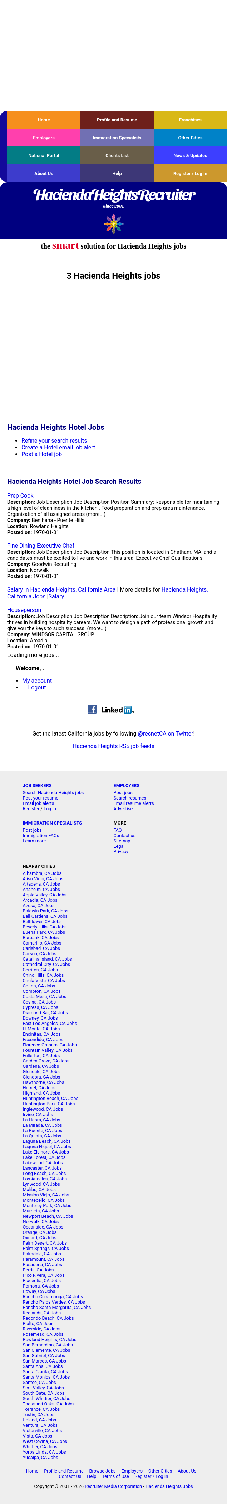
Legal (119, 846)
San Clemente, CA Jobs (46, 1350)
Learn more (34, 840)
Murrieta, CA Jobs (41, 1211)
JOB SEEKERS (37, 785)
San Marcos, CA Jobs (44, 1361)
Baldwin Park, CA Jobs (46, 910)
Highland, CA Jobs (41, 1093)
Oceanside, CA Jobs (43, 1227)
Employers (44, 137)
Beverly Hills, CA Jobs (45, 927)
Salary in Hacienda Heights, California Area (61, 589)
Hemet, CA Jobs (39, 1087)
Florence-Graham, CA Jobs (50, 1044)
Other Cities (190, 137)
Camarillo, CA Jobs (42, 943)
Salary (56, 596)
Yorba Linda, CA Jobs (44, 1452)
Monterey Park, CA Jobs (47, 1205)
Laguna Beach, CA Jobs (47, 1141)
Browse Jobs (102, 1471)
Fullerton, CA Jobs (41, 1055)
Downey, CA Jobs (40, 1018)
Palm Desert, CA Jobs (45, 1243)
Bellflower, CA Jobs (42, 921)
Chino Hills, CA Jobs (43, 975)
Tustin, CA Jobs (39, 1414)
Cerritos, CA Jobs (40, 969)
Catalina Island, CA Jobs (47, 959)
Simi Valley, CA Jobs (43, 1387)
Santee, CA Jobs (39, 1382)
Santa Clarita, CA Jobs (45, 1371)
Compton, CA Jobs (42, 991)
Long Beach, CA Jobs (44, 1173)
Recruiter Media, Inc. (113, 224)
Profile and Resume (117, 120)
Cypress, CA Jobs (40, 1007)
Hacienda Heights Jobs (169, 1486)
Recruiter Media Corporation (113, 1486)
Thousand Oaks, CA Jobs (48, 1403)
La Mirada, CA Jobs (42, 1125)
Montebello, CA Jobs (44, 1200)
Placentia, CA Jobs (42, 1280)
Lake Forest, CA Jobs (44, 1157)
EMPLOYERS (127, 785)
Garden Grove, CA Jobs (46, 1061)
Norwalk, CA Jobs (41, 1221)
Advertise (123, 808)
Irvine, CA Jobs (38, 1114)
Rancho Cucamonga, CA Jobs (53, 1296)
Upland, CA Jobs (39, 1420)
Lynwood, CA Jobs (41, 1184)
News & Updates (190, 155)
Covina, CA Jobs (39, 1002)
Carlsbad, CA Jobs (41, 948)
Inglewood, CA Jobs (43, 1109)
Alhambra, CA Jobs (42, 873)
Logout (37, 687)
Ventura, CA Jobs (40, 1425)
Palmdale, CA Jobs (42, 1253)
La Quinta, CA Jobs (42, 1136)
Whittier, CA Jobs (40, 1446)
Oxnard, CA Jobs (39, 1237)
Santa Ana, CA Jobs (43, 1366)
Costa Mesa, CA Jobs (44, 996)
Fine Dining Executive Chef (40, 545)
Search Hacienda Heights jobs (53, 792)
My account (37, 680)
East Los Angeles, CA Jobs (50, 1023)
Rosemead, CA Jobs (43, 1334)
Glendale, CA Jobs (41, 1071)
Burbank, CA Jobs (41, 937)
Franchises (190, 120)
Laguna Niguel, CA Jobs (47, 1146)
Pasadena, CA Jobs (42, 1264)
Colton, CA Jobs (39, 985)
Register (31, 808)
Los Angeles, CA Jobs (45, 1178)
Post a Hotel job (41, 454)
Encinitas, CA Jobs (42, 1034)
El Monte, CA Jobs (41, 1028)
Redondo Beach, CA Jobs (48, 1318)
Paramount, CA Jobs (44, 1259)
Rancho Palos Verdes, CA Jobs (54, 1302)
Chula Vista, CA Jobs (44, 980)
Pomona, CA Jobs (41, 1286)
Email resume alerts (134, 803)
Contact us (125, 835)
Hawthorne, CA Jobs (43, 1082)
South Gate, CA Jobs (44, 1393)
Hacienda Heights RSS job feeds (113, 746)
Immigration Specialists (117, 137)
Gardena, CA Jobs (41, 1066)
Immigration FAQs (41, 835)
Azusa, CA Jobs (39, 905)
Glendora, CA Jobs (41, 1077)
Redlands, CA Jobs (42, 1312)
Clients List (117, 155)
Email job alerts (38, 803)
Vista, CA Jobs (38, 1436)
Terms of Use (115, 1476)
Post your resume (41, 798)
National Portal (43, 155)
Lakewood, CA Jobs (43, 1162)
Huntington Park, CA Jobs (49, 1103)
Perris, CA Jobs (38, 1270)
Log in (50, 808)
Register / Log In (190, 173)
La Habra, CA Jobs (41, 1119)
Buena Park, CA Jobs (44, 932)
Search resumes (130, 798)
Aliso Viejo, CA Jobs (43, 878)
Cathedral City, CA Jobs (46, 964)
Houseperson (24, 610)
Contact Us (70, 1476)
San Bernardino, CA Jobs (48, 1345)
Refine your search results (54, 440)
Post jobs (123, 792)
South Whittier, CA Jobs (46, 1398)
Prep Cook (20, 495)
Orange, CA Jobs (40, 1232)
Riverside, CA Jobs (42, 1328)
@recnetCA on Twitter (165, 733)
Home (44, 120)
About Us (43, 173)
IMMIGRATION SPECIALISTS (52, 823)
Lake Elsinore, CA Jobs (46, 1152)
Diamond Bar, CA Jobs (45, 1012)
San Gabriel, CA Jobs (44, 1355)
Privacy (121, 851)
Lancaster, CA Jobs (42, 1168)
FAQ (118, 830)
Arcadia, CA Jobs (40, 900)
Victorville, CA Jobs (42, 1430)
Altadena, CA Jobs (41, 884)
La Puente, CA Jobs (43, 1130)
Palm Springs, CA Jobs (46, 1248)
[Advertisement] (113, 55)
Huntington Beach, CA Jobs (51, 1098)
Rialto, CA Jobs (38, 1323)
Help (117, 173)
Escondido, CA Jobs (43, 1039)
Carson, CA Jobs (39, 953)
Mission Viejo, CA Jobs (46, 1194)
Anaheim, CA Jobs (41, 889)
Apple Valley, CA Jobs (45, 894)
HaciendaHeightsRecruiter (113, 199)
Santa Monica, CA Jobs (46, 1377)
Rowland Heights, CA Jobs (50, 1339)
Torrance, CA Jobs (41, 1409)
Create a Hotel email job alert (58, 447)
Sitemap (122, 840)
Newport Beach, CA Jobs (48, 1216)
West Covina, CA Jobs (45, 1441)
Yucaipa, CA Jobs (40, 1457)
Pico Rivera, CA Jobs (44, 1275)
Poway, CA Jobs (39, 1291)
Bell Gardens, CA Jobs (45, 916)
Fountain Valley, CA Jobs (48, 1050)
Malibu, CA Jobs (39, 1189)
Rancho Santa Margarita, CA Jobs (57, 1307)
